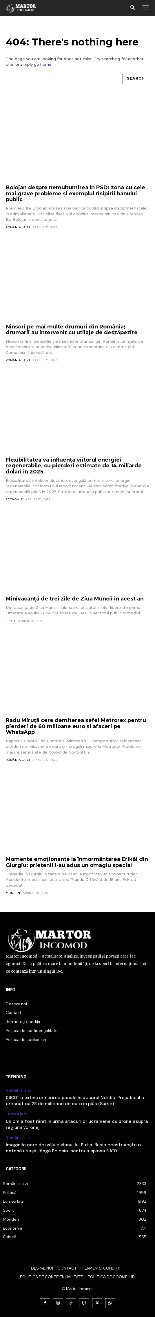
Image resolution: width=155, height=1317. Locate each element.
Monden (13, 892)
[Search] (135, 79)
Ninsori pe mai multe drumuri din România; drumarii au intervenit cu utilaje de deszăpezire (72, 330)
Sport (10, 620)
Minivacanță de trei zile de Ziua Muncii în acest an (75, 599)
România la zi (18, 227)
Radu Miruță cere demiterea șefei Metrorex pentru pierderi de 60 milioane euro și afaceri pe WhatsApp (76, 726)
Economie (14, 499)
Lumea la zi (16, 1114)
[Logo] (21, 8)
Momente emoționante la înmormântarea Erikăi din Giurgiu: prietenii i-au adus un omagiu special (77, 862)
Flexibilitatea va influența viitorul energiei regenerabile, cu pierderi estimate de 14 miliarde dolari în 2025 (74, 466)
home (46, 64)
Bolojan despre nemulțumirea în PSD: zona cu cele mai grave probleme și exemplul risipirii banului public (75, 193)
